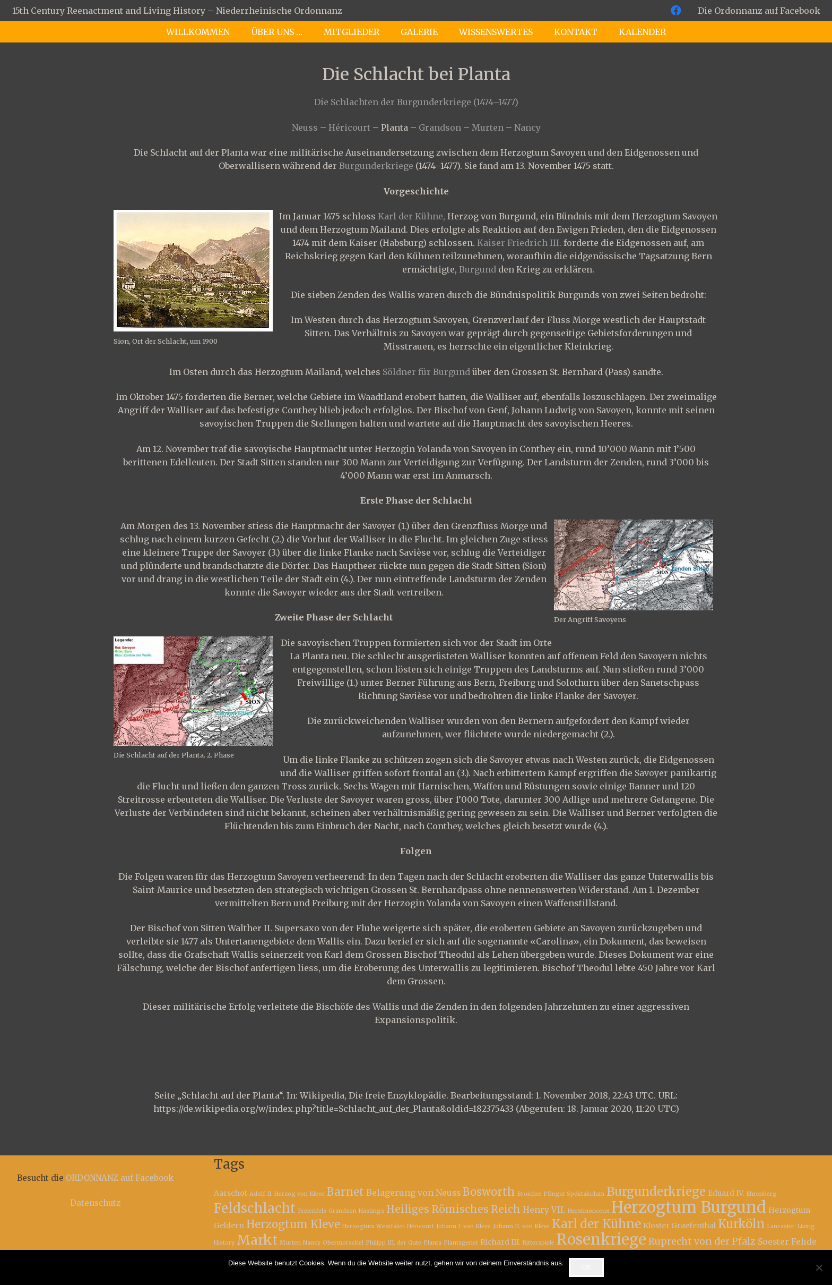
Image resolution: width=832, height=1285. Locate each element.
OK (587, 1267)
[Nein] (818, 1267)
